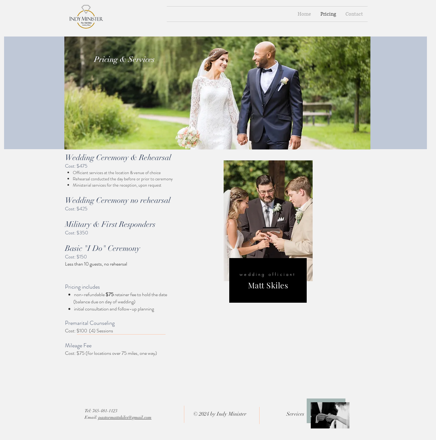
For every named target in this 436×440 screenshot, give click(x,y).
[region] (268, 232)
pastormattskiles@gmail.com (124, 417)
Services (295, 414)
